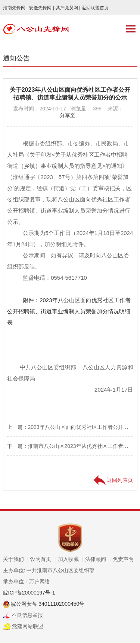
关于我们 (16, 559)
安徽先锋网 (41, 7)
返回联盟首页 (95, 7)
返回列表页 (113, 480)
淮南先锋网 (15, 7)
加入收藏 (71, 559)
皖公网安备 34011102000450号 (47, 604)
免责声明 (123, 559)
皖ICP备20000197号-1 (29, 593)
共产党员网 (68, 7)
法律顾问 (98, 559)
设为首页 (43, 559)
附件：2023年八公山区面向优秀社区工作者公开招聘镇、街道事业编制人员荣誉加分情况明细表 (69, 311)
